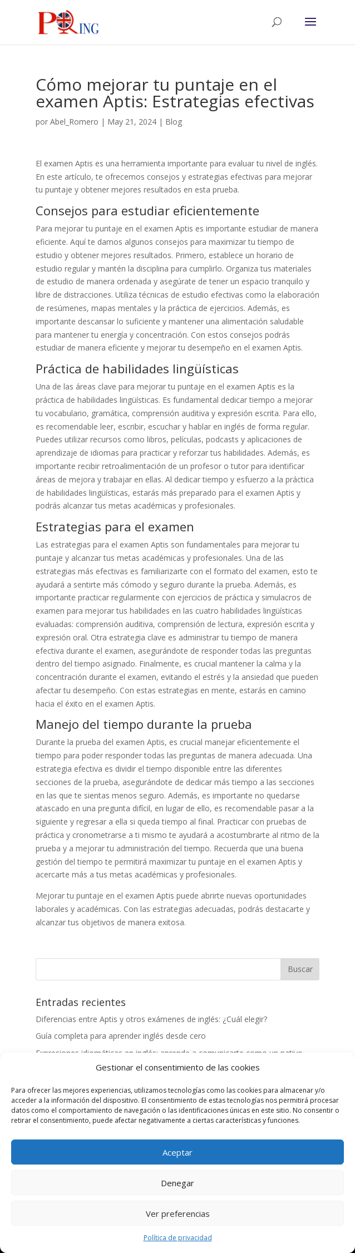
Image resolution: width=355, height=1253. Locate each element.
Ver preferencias (178, 1213)
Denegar (177, 1182)
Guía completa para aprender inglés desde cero (121, 1035)
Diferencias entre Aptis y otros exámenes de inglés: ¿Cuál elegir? (151, 1019)
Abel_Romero (74, 121)
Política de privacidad (178, 1237)
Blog (173, 121)
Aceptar (177, 1152)
